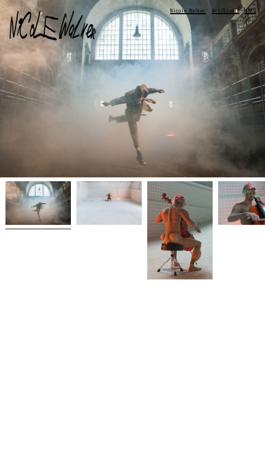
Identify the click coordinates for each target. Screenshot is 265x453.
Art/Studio (225, 10)
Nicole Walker (188, 10)
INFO (250, 10)
